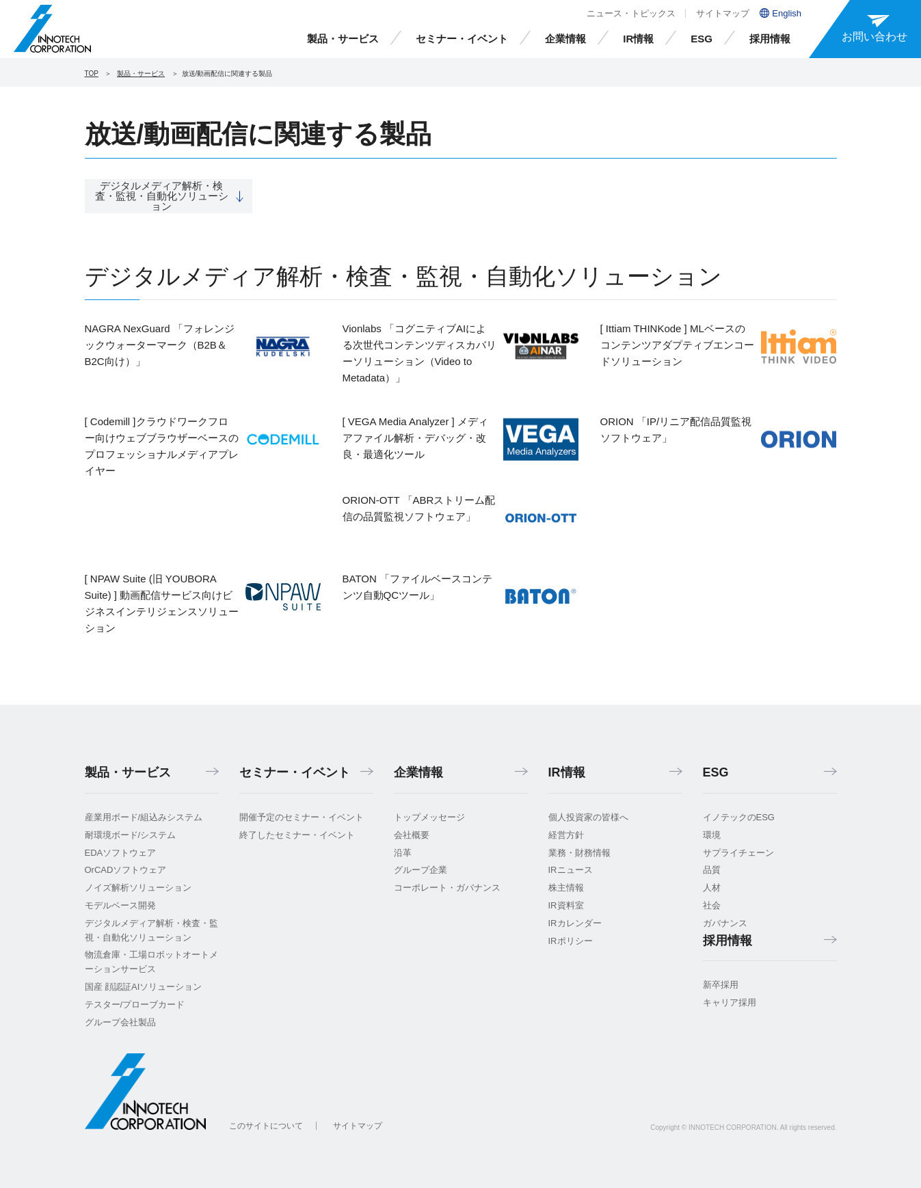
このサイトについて (266, 1126)
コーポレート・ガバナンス (447, 887)
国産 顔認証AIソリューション (143, 987)
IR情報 (638, 38)
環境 (712, 835)
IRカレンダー (575, 923)
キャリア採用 (729, 1002)
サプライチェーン (738, 853)
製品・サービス (343, 38)
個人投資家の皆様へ (588, 817)
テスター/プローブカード (135, 1004)
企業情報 (565, 38)
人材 (712, 887)
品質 (712, 870)
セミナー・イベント (462, 38)
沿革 (403, 853)
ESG (701, 38)
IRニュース (570, 870)
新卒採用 (720, 985)
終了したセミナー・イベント (297, 835)
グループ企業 (420, 870)
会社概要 (411, 835)
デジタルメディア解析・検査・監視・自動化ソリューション (151, 930)
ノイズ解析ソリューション (138, 887)
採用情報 (769, 38)
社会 (712, 905)
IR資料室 (566, 905)
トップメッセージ (429, 817)
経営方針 (566, 835)
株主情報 (566, 887)
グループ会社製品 (120, 1022)
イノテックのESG (739, 817)
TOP (91, 73)
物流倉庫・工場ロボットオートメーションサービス (151, 961)
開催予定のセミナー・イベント (301, 817)
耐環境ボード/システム (130, 835)
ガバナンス (725, 923)
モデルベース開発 (120, 905)
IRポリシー (570, 941)
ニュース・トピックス (631, 13)
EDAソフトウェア (121, 853)
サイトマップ (722, 13)
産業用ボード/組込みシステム (144, 817)
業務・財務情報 (579, 853)
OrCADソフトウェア (126, 870)
